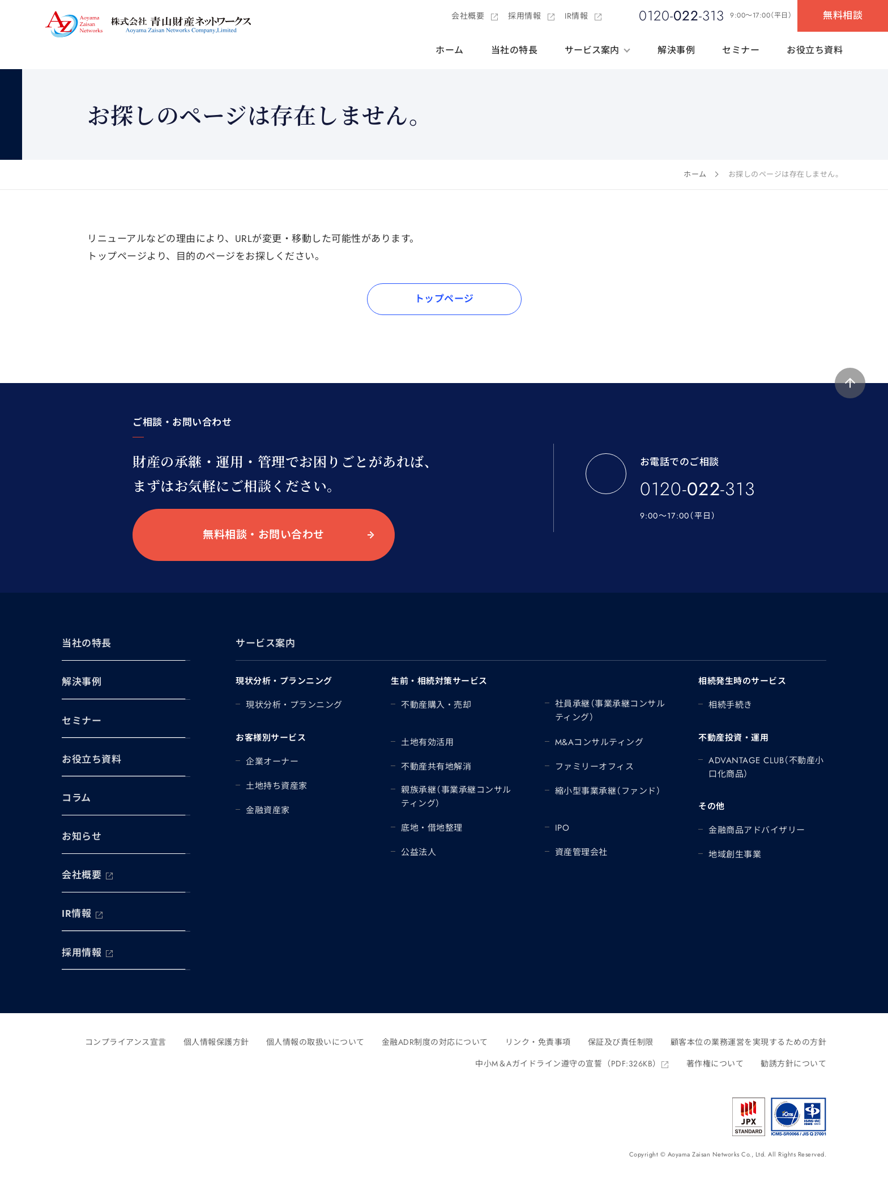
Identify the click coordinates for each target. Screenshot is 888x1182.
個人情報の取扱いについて (315, 1042)
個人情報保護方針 (216, 1042)
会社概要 (475, 16)
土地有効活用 (427, 742)
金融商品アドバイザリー (756, 830)
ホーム (450, 50)
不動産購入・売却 (436, 705)
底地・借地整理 (432, 828)
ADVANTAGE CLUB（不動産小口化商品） (766, 767)
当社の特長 (514, 50)
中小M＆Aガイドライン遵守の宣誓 (572, 1063)
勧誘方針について (793, 1063)
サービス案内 (592, 50)
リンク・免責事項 (538, 1042)
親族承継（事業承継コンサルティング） (456, 797)
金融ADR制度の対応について (435, 1042)
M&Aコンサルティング (599, 742)
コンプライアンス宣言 (125, 1042)
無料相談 (843, 15)
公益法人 (418, 852)
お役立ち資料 (815, 50)
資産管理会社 (581, 852)
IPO (562, 828)
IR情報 (584, 16)
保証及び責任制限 (621, 1042)
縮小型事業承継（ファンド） (608, 791)
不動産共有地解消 (436, 766)
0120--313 (697, 499)
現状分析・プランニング (294, 705)
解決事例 (676, 50)
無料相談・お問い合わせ (264, 534)
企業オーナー (272, 761)
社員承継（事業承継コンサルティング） (610, 711)
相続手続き (730, 705)
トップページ (444, 298)
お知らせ (81, 836)
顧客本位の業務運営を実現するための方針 (749, 1042)
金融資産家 (268, 810)
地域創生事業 (734, 854)
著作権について (715, 1063)
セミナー (740, 50)
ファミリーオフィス (594, 766)
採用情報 (532, 16)
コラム (76, 798)
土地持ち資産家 (277, 786)
